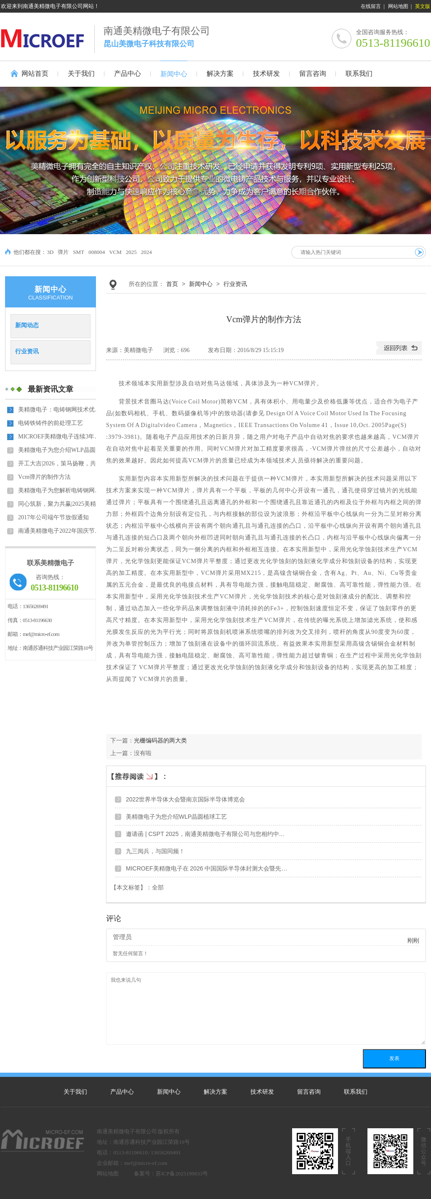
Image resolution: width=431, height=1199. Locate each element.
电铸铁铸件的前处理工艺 (50, 423)
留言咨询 (309, 1092)
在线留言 (371, 6)
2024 (146, 252)
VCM (115, 252)
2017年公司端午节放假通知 (53, 517)
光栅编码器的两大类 (160, 740)
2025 (131, 252)
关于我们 (75, 1092)
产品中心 (122, 1092)
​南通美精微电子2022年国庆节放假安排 (60, 531)
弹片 (63, 252)
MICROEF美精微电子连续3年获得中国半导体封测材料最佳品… (60, 436)
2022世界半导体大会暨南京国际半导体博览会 (185, 799)
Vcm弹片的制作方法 (44, 477)
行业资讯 (27, 351)
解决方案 (215, 1092)
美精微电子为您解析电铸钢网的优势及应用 (60, 490)
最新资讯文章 (50, 389)
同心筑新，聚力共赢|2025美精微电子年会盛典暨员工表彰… (60, 504)
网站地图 (398, 6)
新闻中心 (201, 283)
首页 (172, 283)
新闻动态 (27, 325)
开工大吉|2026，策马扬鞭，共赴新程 (60, 463)
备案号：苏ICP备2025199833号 (171, 1173)
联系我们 (355, 1092)
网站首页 (34, 73)
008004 (96, 252)
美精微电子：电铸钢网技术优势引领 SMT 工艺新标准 (60, 409)
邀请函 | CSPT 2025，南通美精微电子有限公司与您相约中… (205, 833)
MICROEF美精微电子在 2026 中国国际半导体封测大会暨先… (206, 868)
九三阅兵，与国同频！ (155, 851)
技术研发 (262, 1092)
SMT (78, 252)
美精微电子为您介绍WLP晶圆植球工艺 (60, 450)
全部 (158, 887)
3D (50, 252)
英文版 (422, 6)
